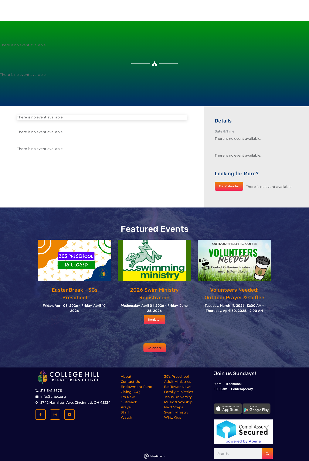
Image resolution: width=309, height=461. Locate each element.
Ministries (174, 35)
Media (197, 35)
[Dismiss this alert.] (222, 9)
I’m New (93, 35)
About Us (118, 35)
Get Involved (146, 35)
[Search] (267, 453)
